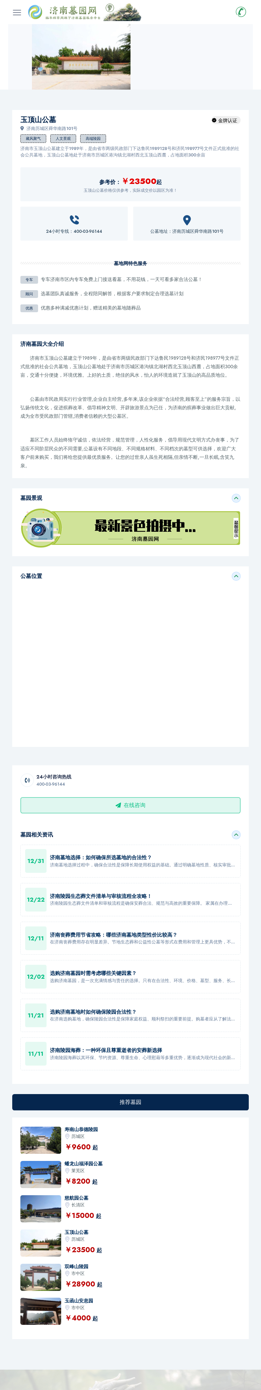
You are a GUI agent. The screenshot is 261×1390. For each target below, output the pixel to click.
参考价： (110, 182)
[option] (81, 57)
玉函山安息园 (79, 1300)
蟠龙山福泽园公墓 (84, 1163)
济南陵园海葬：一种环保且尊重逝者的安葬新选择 (106, 1050)
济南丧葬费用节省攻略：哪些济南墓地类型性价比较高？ (113, 935)
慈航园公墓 (76, 1198)
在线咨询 (130, 805)
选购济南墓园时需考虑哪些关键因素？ (93, 973)
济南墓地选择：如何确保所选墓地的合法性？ (101, 857)
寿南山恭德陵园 (81, 1129)
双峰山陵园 (76, 1266)
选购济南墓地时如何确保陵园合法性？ (93, 1012)
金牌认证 (227, 120)
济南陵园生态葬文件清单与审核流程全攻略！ (101, 896)
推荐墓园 (130, 1102)
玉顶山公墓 (76, 1232)
